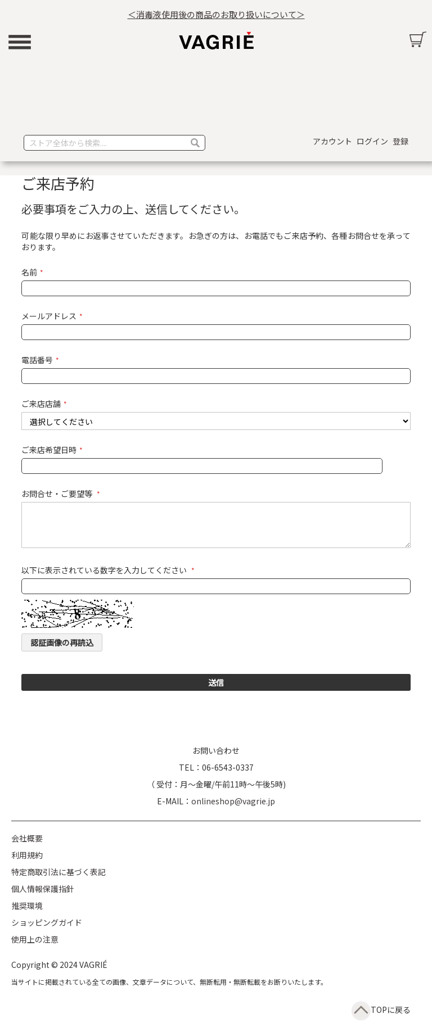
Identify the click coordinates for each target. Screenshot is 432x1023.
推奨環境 (27, 905)
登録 (400, 141)
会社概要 (27, 838)
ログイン (372, 141)
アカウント (332, 141)
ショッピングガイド (46, 922)
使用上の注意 (34, 939)
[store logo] (215, 40)
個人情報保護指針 (42, 888)
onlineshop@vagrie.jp (233, 801)
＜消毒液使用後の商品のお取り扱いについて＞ (216, 14)
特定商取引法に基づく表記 (58, 871)
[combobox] (114, 143)
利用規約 (27, 855)
